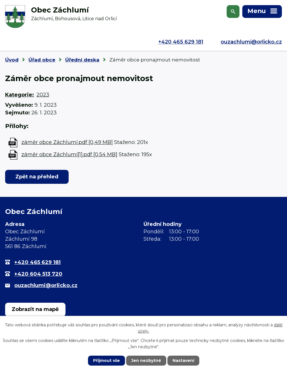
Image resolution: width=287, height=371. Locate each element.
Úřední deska (82, 60)
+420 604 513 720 (38, 274)
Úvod (12, 60)
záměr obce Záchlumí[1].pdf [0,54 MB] (69, 154)
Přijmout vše (106, 360)
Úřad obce (41, 60)
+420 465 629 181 (180, 42)
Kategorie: (19, 95)
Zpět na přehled (36, 177)
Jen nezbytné (146, 360)
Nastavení (183, 360)
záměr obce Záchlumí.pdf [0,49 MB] (67, 142)
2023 (42, 95)
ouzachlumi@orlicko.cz (251, 42)
